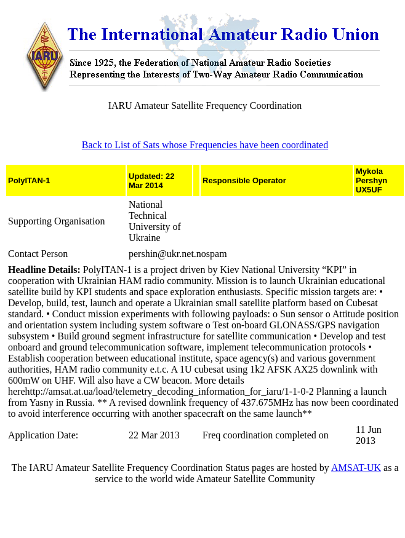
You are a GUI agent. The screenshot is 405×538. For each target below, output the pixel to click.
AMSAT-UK (356, 467)
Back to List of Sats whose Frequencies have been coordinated (205, 145)
